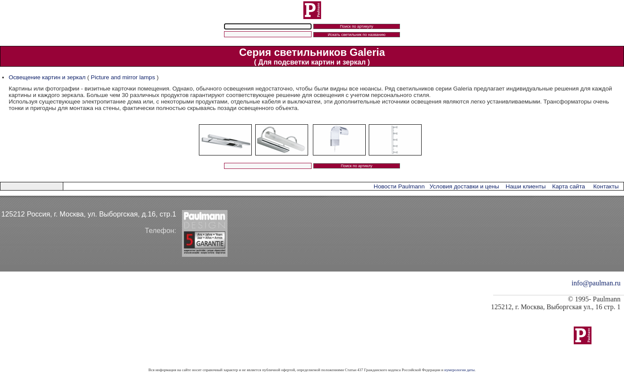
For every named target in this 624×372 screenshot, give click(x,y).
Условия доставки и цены (464, 186)
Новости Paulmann (399, 186)
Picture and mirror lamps (124, 77)
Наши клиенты (526, 186)
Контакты (606, 186)
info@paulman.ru (596, 283)
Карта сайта (568, 186)
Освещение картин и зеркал (47, 77)
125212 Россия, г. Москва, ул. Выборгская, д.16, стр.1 (88, 214)
